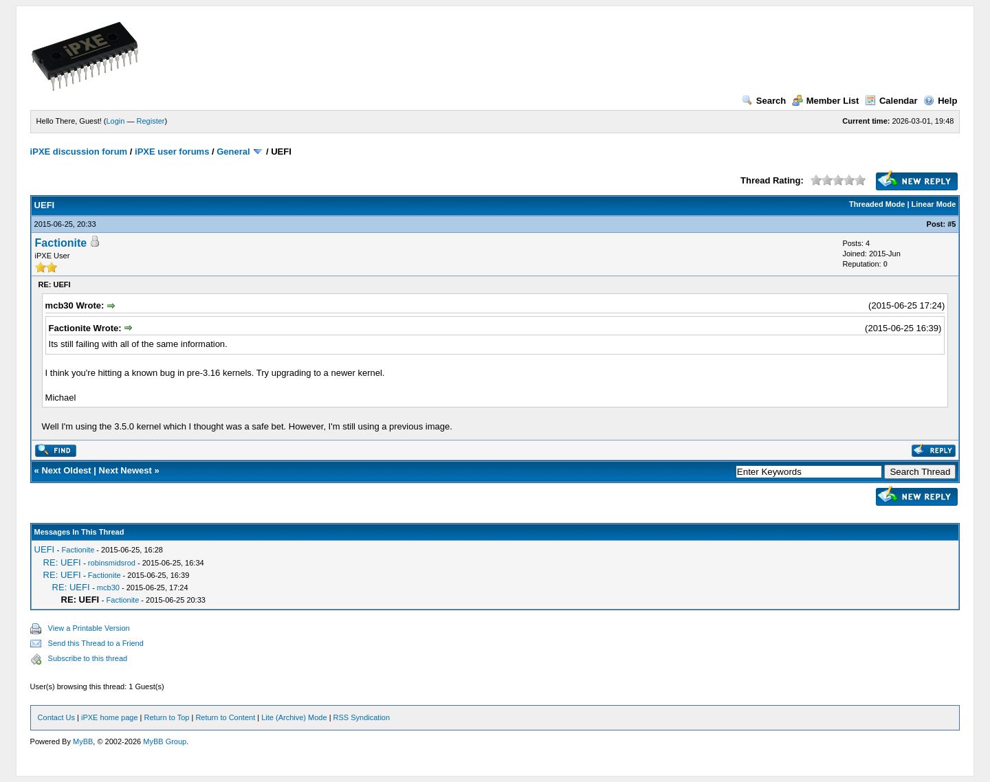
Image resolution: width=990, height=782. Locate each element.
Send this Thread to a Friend (96, 643)
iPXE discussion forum (79, 151)
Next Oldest (66, 470)
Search (764, 101)
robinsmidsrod (111, 563)
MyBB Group (164, 741)
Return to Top (167, 717)
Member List (825, 101)
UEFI (44, 549)
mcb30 (108, 587)
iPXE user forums (172, 151)
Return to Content (225, 717)
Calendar (891, 101)
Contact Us (56, 717)
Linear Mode (934, 204)
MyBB (83, 741)
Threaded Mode (877, 204)
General (233, 151)
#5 (951, 224)
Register (151, 121)
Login (116, 121)
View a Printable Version (89, 628)
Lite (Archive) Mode (294, 717)
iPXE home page (109, 717)
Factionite (61, 243)
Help (940, 101)
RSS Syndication (361, 717)
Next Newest (125, 470)
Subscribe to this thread (88, 658)
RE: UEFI (62, 562)
